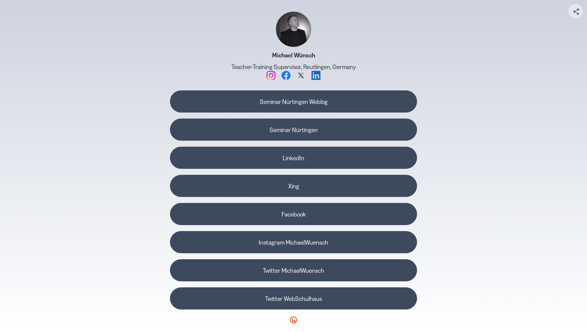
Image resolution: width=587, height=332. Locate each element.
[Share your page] (575, 11)
